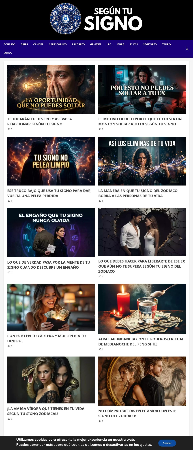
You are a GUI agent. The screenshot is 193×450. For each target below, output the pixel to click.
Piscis (134, 44)
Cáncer (38, 44)
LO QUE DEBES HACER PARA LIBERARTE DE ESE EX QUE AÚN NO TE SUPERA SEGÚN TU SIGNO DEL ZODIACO (141, 266)
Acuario (9, 44)
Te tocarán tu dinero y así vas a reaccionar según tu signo (39, 121)
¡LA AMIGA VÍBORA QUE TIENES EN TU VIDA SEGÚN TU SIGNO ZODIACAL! (45, 411)
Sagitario (150, 44)
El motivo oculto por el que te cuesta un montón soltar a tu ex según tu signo (140, 121)
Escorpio (78, 44)
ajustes (144, 444)
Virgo (8, 53)
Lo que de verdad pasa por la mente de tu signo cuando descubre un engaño (48, 265)
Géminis (95, 44)
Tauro (166, 44)
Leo (109, 44)
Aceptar (167, 443)
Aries (24, 44)
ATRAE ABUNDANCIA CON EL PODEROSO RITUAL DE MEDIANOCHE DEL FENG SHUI (141, 342)
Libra (120, 44)
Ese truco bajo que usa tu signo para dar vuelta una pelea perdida (49, 193)
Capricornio (58, 44)
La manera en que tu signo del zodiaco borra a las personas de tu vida (138, 193)
